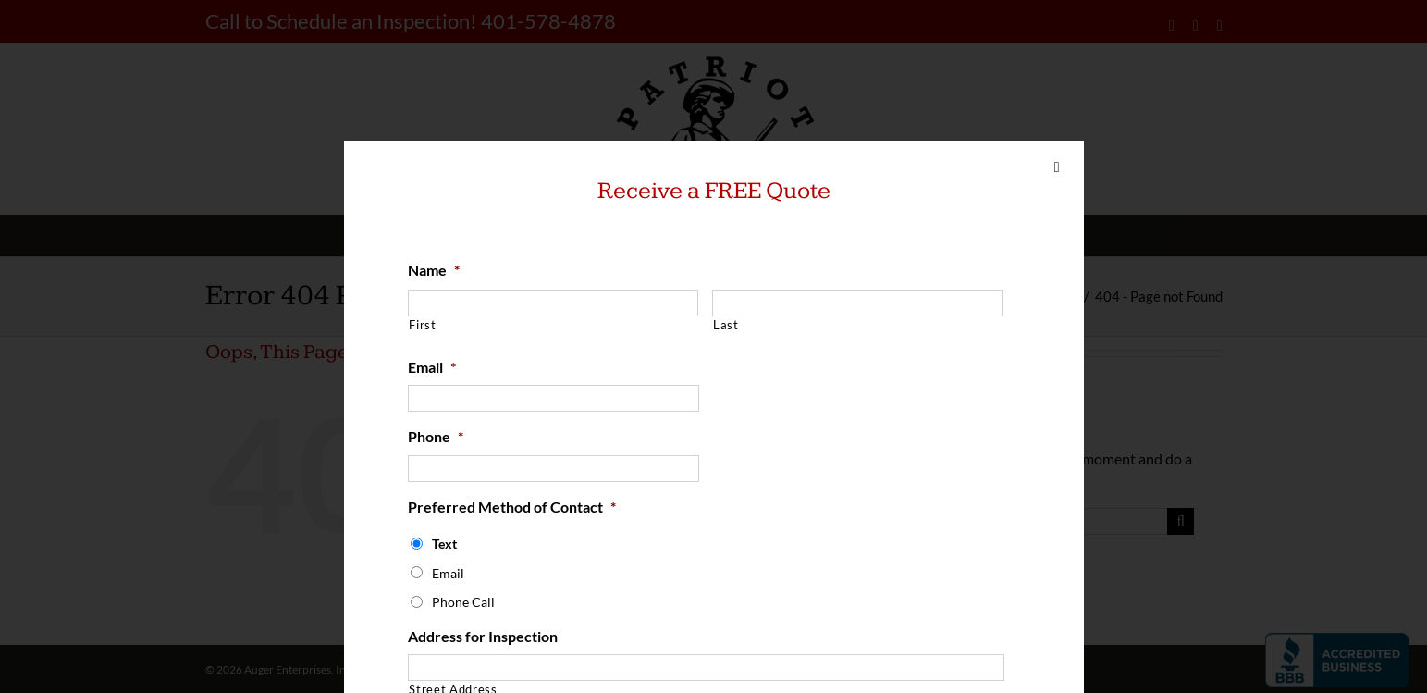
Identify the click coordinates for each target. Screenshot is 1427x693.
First (422, 324)
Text (444, 543)
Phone (435, 436)
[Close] (1057, 167)
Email (432, 367)
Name (434, 269)
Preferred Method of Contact (512, 506)
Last (726, 324)
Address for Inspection (483, 636)
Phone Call (463, 602)
